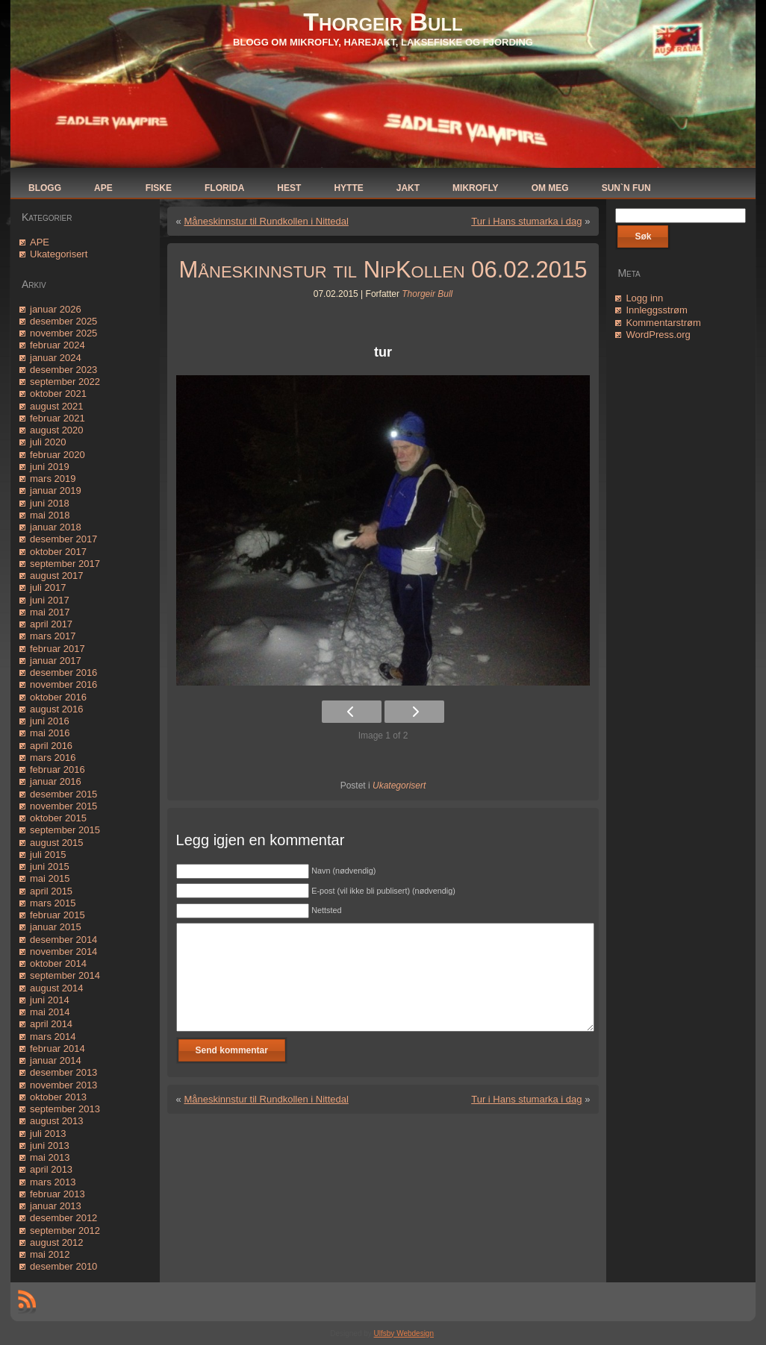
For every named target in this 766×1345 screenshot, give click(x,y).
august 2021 (57, 406)
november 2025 (63, 333)
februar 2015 (57, 915)
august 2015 (57, 842)
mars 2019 (52, 478)
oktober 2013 (58, 1097)
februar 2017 (57, 648)
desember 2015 (63, 794)
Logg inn (644, 298)
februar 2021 (57, 418)
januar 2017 (55, 660)
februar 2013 (57, 1194)
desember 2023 (63, 369)
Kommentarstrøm (663, 322)
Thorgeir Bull (382, 21)
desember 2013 (63, 1072)
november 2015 (63, 806)
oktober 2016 (58, 697)
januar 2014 (55, 1060)
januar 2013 (55, 1205)
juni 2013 (49, 1145)
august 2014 (57, 988)
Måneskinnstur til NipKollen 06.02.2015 (383, 270)
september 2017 (65, 563)
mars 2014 (52, 1036)
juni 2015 (49, 866)
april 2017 (51, 624)
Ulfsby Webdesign (404, 1333)
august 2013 (57, 1120)
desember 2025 (63, 321)
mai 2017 (49, 612)
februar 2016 (57, 769)
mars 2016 (52, 757)
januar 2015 (55, 926)
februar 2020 (57, 454)
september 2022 (65, 381)
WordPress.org (658, 334)
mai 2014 (49, 1012)
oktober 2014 (58, 963)
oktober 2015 (58, 818)
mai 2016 (49, 733)
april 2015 (51, 891)
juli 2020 (48, 442)
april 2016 (51, 745)
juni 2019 (49, 466)
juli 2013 (48, 1133)
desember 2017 (63, 539)
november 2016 (63, 684)
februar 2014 (57, 1048)
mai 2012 (49, 1254)
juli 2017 (48, 587)
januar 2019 (55, 490)
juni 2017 (49, 600)
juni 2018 (49, 503)
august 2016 (57, 709)
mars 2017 (52, 636)
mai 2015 (49, 878)
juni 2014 (49, 1000)
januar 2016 (55, 781)
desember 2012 (63, 1217)
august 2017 (57, 575)
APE (39, 242)
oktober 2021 (58, 393)
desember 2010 (63, 1266)
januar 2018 (55, 527)
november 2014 (63, 951)
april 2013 (51, 1169)
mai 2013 (49, 1157)
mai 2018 (49, 515)
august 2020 (57, 430)
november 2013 (63, 1085)
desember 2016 (63, 672)
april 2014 (51, 1023)
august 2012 (57, 1242)
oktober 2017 (58, 551)
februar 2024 (57, 345)
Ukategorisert (58, 254)
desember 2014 (63, 939)
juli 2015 (48, 854)
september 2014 (65, 975)
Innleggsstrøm (656, 310)
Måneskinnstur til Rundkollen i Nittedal (266, 221)
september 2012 (65, 1230)
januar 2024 (55, 357)
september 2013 (65, 1108)
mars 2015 (52, 903)
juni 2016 (49, 721)
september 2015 (65, 829)
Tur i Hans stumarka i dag (526, 221)
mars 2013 (52, 1182)
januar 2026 (55, 309)
